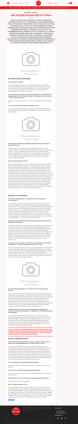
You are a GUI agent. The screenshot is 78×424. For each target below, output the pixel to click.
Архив (55, 3)
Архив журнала (47, 408)
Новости (50, 3)
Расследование (34, 7)
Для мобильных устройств (60, 413)
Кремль (64, 7)
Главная (15, 3)
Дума (67, 7)
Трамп (57, 7)
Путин (60, 7)
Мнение (11, 7)
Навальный (53, 7)
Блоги (39, 7)
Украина (44, 7)
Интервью (20, 7)
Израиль (48, 7)
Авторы (27, 3)
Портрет (29, 7)
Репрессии (25, 7)
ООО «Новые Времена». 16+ (28, 410)
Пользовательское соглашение (61, 412)
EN (68, 3)
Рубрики (21, 3)
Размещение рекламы (60, 411)
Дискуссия (15, 7)
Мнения (40, 408)
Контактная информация (60, 410)
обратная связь (57, 408)
